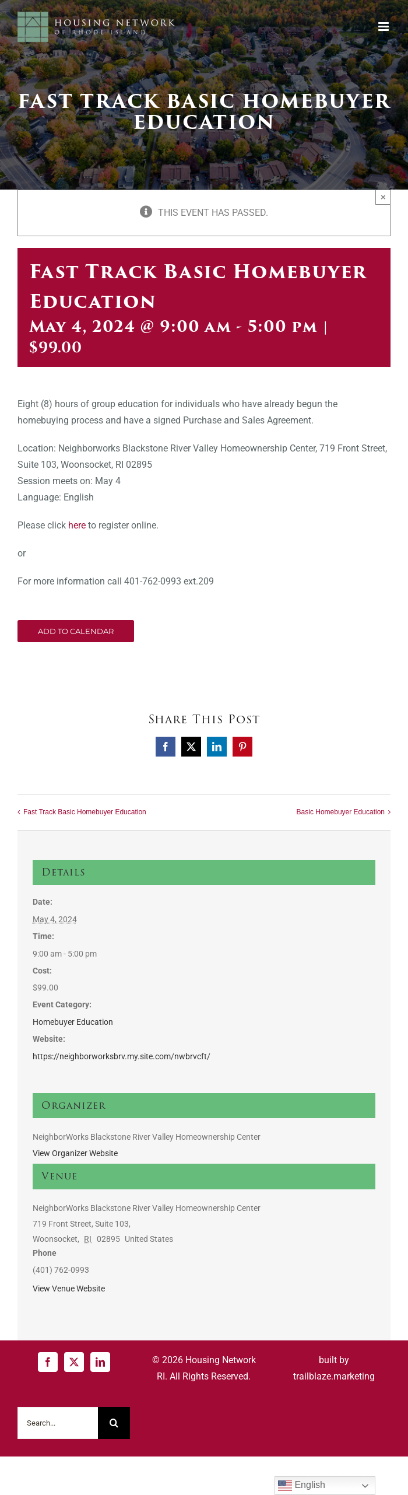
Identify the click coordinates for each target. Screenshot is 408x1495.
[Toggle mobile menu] (384, 26)
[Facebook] (48, 1362)
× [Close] (383, 197)
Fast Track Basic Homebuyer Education (84, 812)
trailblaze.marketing (334, 1376)
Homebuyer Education (73, 1022)
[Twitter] (74, 1362)
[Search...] (57, 1423)
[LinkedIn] (100, 1362)
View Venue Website (69, 1288)
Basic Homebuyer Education (341, 812)
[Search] (114, 1423)
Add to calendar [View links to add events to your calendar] (76, 631)
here (77, 525)
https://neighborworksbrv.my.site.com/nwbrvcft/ (121, 1056)
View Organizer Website (75, 1153)
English (301, 1486)
